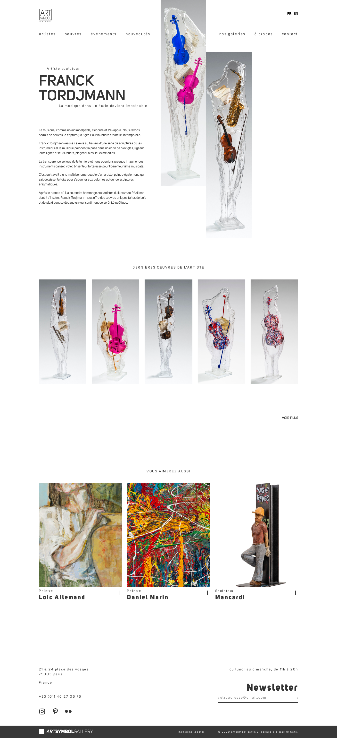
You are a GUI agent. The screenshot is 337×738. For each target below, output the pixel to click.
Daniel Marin (148, 597)
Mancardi (230, 597)
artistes (47, 34)
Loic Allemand (62, 597)
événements (104, 34)
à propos (264, 34)
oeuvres (73, 34)
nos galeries (232, 34)
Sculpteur (224, 591)
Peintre (46, 591)
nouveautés (138, 34)
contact (290, 34)
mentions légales (192, 732)
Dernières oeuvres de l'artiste (168, 267)
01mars (291, 732)
